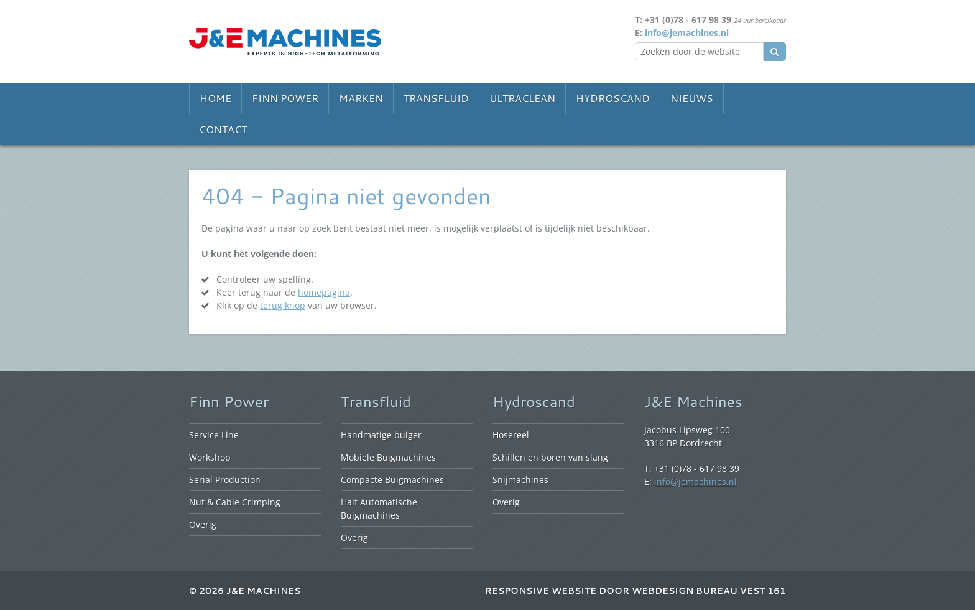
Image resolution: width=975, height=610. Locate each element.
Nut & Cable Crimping (234, 502)
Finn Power (285, 98)
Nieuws (691, 98)
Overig (202, 524)
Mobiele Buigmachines (388, 457)
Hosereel (510, 435)
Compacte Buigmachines (392, 480)
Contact (223, 129)
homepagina (324, 292)
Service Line (214, 435)
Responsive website (540, 590)
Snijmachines (520, 480)
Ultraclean (522, 98)
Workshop (210, 457)
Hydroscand (613, 98)
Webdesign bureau (684, 590)
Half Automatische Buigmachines (379, 508)
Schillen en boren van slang (550, 457)
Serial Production (225, 480)
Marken (361, 98)
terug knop (282, 305)
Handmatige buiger (381, 435)
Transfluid (436, 98)
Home (215, 98)
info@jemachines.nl (687, 33)
